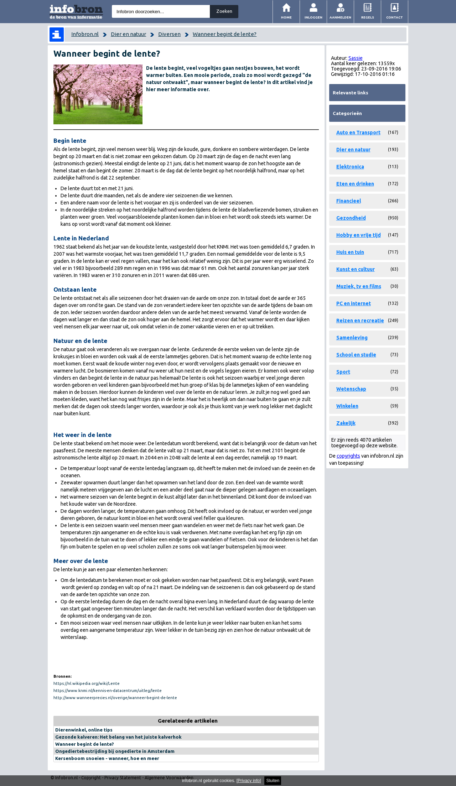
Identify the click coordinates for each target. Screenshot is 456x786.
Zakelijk (346, 423)
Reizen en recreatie (360, 320)
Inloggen (313, 17)
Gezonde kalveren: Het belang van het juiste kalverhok (118, 736)
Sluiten (272, 780)
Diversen (169, 34)
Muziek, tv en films (358, 286)
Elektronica (350, 167)
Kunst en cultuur (355, 269)
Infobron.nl (85, 34)
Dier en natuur (128, 34)
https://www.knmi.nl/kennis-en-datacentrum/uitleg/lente (107, 690)
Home (286, 17)
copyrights (348, 456)
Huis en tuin (350, 252)
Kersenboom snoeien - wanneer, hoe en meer (107, 758)
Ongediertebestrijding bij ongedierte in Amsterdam (115, 751)
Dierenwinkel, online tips (84, 729)
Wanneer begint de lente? (224, 34)
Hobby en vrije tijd (358, 235)
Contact (394, 17)
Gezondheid (351, 218)
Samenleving (352, 337)
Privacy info (249, 780)
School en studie (356, 355)
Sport (343, 372)
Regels (367, 17)
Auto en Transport (358, 132)
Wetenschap (351, 389)
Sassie (355, 58)
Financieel (348, 201)
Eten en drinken (355, 184)
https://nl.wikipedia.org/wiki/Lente (86, 683)
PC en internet (353, 303)
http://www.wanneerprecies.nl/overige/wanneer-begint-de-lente (115, 698)
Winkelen (347, 406)
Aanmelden (340, 17)
